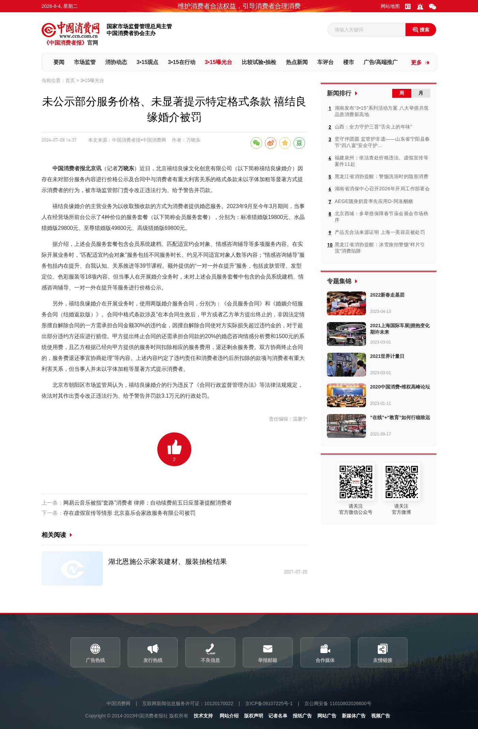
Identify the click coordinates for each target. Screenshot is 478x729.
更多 (416, 62)
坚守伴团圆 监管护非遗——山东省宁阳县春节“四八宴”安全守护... (382, 142)
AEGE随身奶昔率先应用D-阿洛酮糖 (374, 200)
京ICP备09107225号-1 (269, 704)
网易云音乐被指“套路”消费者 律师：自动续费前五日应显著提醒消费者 (137, 503)
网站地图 (390, 6)
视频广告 (380, 716)
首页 (70, 80)
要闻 (58, 62)
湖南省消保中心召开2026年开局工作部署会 (382, 188)
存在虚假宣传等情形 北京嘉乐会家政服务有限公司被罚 (118, 513)
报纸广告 (302, 716)
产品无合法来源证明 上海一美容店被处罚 (380, 231)
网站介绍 (228, 716)
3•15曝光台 (218, 62)
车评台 (325, 62)
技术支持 (202, 716)
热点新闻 (297, 62)
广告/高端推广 (381, 62)
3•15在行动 (181, 62)
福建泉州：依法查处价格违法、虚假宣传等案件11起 (382, 161)
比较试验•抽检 (259, 62)
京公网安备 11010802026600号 (338, 704)
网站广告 (326, 716)
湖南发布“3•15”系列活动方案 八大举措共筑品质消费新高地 (382, 111)
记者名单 (277, 716)
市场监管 (85, 62)
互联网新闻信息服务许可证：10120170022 (187, 704)
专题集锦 (339, 280)
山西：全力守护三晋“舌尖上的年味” (373, 126)
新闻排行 (339, 93)
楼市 (348, 62)
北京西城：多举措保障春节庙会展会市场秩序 (382, 216)
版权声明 (253, 716)
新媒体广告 (354, 716)
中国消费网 (118, 704)
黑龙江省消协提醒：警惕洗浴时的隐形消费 (382, 176)
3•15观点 (147, 62)
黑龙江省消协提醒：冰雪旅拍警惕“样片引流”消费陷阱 (380, 247)
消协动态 (116, 62)
